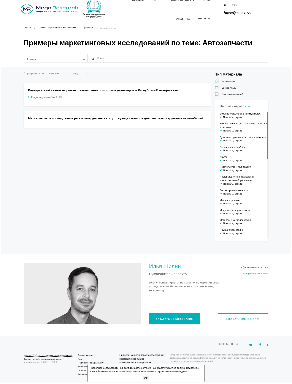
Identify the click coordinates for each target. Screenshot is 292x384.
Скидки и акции (91, 356)
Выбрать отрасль (237, 107)
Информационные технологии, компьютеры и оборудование (237, 180)
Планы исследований (230, 95)
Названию (55, 75)
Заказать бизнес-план (241, 320)
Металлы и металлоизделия (235, 221)
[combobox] (56, 59)
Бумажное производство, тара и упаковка (243, 139)
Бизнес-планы (227, 89)
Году (81, 75)
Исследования (227, 83)
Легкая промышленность (234, 192)
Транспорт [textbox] (33, 59)
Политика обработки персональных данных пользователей (53, 356)
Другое (223, 158)
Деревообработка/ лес (232, 149)
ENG (264, 6)
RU (255, 6)
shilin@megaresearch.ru (253, 276)
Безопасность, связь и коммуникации (240, 115)
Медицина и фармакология (235, 212)
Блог (86, 360)
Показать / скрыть (232, 118)
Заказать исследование (177, 320)
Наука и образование (232, 231)
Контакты (234, 19)
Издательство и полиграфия (235, 168)
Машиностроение (230, 202)
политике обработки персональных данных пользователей (132, 368)
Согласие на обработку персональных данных (46, 360)
